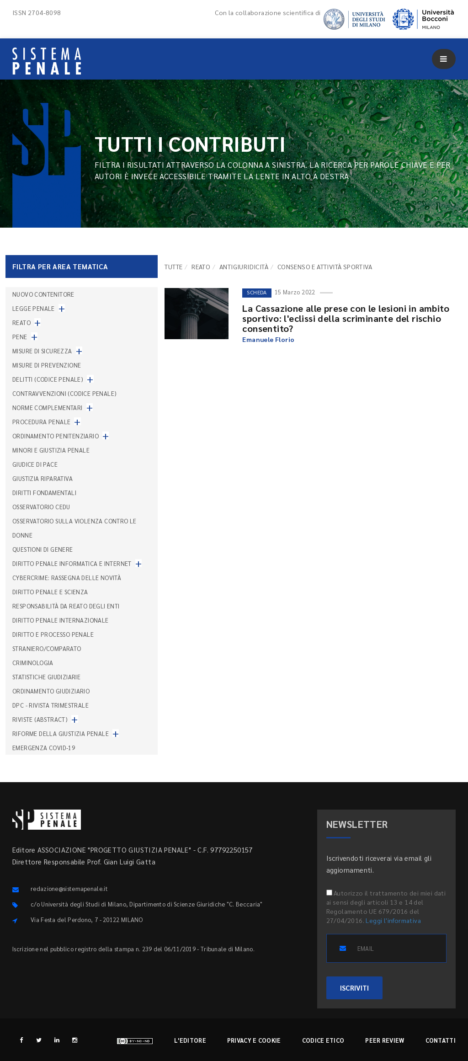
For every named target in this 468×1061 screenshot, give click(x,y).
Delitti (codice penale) (47, 379)
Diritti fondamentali (44, 492)
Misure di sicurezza (42, 351)
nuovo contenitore (43, 294)
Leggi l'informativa (393, 920)
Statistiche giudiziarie (46, 677)
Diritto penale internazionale (60, 620)
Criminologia (32, 662)
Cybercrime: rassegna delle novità (66, 577)
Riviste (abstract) (40, 719)
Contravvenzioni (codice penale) (64, 393)
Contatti (440, 1040)
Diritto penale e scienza (50, 592)
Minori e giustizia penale (51, 450)
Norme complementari (47, 407)
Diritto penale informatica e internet (72, 563)
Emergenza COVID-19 (43, 748)
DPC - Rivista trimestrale (50, 705)
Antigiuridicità (243, 266)
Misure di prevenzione (46, 365)
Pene (19, 337)
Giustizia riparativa (42, 478)
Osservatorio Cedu (41, 507)
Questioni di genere (42, 549)
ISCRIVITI (354, 987)
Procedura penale (41, 422)
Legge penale (33, 308)
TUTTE (173, 266)
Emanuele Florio (268, 339)
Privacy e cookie (254, 1040)
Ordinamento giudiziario (51, 691)
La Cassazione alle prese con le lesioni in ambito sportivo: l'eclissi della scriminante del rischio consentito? (345, 318)
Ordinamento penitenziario (55, 436)
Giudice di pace (35, 464)
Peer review (384, 1040)
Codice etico (323, 1040)
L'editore (190, 1040)
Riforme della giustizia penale (60, 733)
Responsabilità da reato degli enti (66, 606)
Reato (200, 266)
